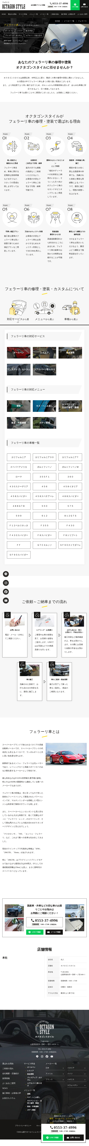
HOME (4, 14)
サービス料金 (23, 14)
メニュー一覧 (33, 14)
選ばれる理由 (12, 14)
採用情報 (6, 1078)
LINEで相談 (75, 6)
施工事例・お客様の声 (68, 14)
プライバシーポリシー (23, 1125)
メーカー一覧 (44, 14)
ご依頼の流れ (55, 14)
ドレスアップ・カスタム (34, 1079)
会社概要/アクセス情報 (38, 5)
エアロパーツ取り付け (34, 1084)
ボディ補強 (31, 1110)
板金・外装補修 (33, 1106)
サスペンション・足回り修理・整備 (34, 1102)
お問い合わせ (84, 6)
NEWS (5, 1088)
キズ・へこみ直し (33, 1097)
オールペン (31, 1067)
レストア (30, 1071)
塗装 (28, 1094)
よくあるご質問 (82, 14)
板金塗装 (30, 1074)
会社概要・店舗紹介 (10, 1073)
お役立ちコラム (8, 1098)
